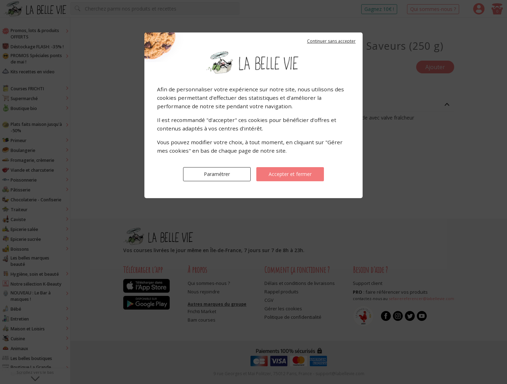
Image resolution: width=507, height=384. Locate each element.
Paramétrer (217, 174)
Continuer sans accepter (331, 41)
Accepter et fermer (290, 174)
